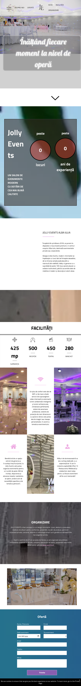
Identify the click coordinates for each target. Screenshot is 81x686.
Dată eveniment (23, 632)
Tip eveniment (49, 632)
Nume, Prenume (23, 624)
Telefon (19, 649)
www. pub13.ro (47, 545)
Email (19, 641)
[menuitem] (9, 7)
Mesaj (19, 657)
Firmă (46, 624)
